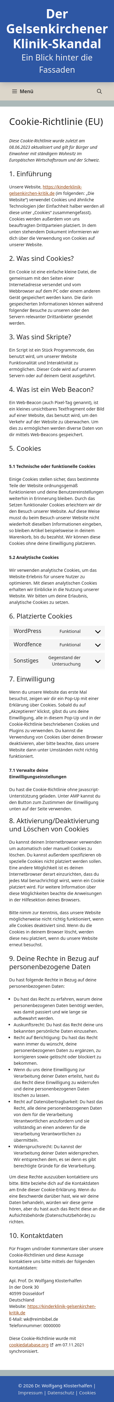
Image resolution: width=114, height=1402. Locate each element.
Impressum (30, 1392)
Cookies (87, 1392)
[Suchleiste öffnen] (99, 91)
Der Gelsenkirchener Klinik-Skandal (57, 28)
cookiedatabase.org (29, 1345)
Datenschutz (60, 1392)
